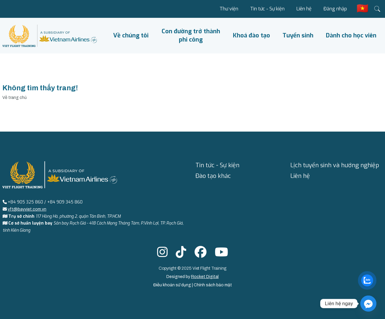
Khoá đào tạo (251, 35)
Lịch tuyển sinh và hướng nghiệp (334, 165)
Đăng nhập (335, 9)
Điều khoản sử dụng (172, 285)
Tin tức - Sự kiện (267, 9)
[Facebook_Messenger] (368, 304)
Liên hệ (304, 9)
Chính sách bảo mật (213, 285)
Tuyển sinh (298, 35)
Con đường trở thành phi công (191, 35)
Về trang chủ (14, 97)
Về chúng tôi (131, 35)
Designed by (192, 276)
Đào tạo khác (213, 176)
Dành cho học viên (351, 35)
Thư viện (229, 9)
